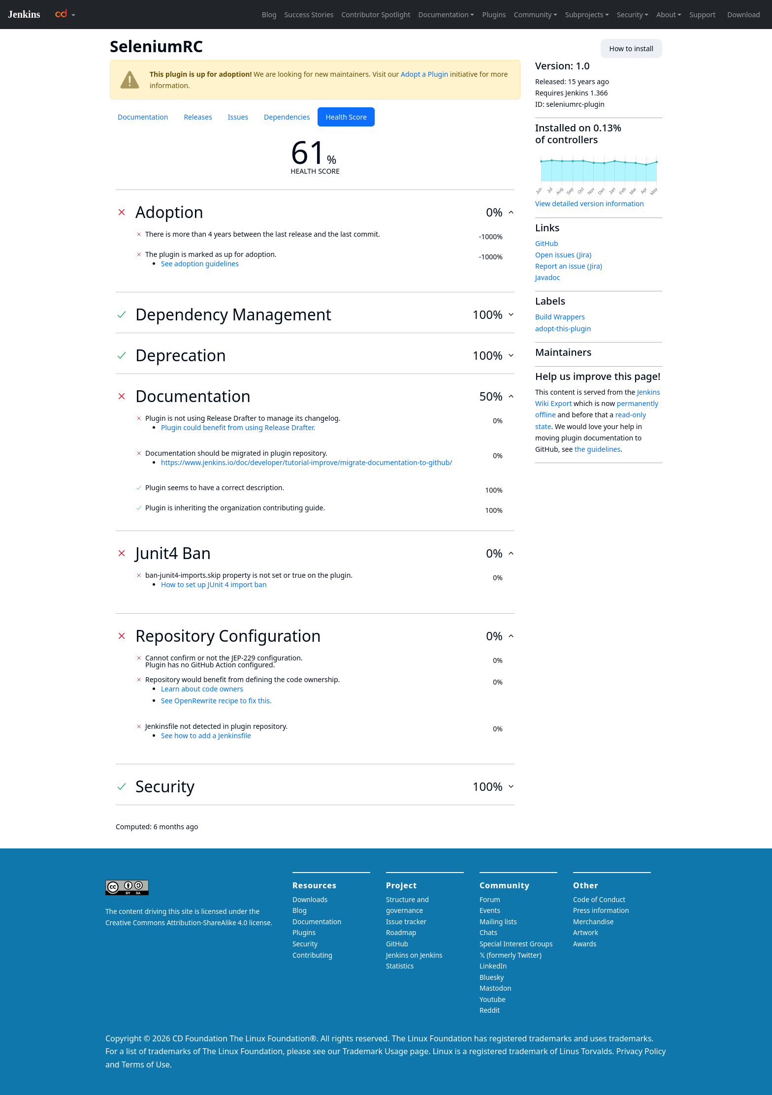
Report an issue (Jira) (568, 266)
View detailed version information (589, 203)
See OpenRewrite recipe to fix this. (216, 700)
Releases (198, 117)
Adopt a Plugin (424, 74)
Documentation (143, 117)
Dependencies (287, 117)
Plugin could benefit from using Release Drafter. (238, 427)
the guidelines (597, 449)
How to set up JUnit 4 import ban (214, 584)
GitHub (546, 243)
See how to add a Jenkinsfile (206, 735)
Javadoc (547, 277)
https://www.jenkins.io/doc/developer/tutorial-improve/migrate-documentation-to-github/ (306, 462)
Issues (238, 117)
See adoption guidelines (200, 263)
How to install (631, 48)
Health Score (345, 117)
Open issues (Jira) (563, 254)
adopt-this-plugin (563, 328)
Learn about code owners (202, 688)
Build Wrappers (560, 316)
